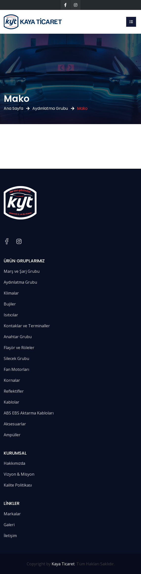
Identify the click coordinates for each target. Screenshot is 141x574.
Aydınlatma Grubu (50, 108)
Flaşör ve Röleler (19, 347)
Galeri (9, 524)
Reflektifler (14, 391)
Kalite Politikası (18, 485)
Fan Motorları (16, 369)
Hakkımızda (14, 463)
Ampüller (12, 434)
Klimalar (11, 293)
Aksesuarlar (15, 424)
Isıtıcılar (11, 315)
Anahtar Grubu (18, 336)
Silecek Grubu (16, 358)
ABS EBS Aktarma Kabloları (29, 413)
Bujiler (10, 304)
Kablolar (11, 402)
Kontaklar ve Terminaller (27, 325)
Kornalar (12, 380)
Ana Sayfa (13, 108)
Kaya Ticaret (63, 564)
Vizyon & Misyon (19, 474)
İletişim (10, 535)
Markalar (12, 514)
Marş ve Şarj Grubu (22, 271)
